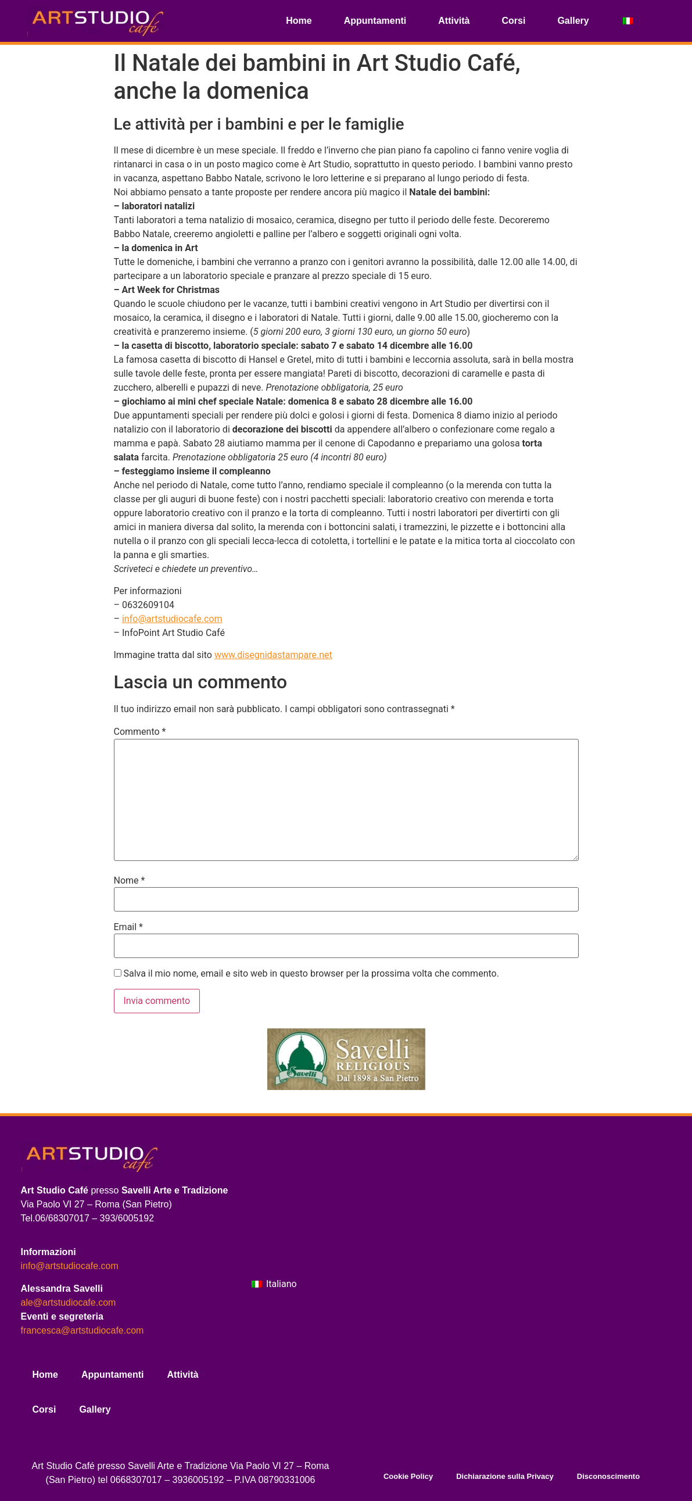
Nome (129, 880)
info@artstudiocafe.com (172, 618)
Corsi (514, 21)
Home (298, 21)
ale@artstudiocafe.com (68, 1302)
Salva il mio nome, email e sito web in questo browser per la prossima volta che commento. (311, 973)
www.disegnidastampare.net (273, 654)
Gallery (573, 21)
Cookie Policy (408, 1476)
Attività (453, 21)
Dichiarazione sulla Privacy (505, 1476)
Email (128, 927)
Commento (140, 732)
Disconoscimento (608, 1476)
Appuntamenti (375, 21)
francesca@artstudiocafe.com (82, 1330)
